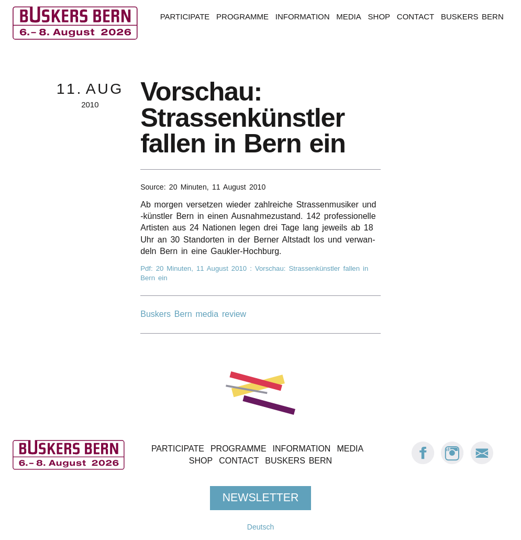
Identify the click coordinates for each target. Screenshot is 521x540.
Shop (379, 16)
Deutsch (260, 527)
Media (348, 16)
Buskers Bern (472, 16)
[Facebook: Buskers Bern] (423, 461)
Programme (242, 16)
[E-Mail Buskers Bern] (481, 461)
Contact (415, 16)
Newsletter (261, 497)
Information (302, 16)
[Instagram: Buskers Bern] (452, 461)
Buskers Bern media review (193, 314)
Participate (185, 16)
